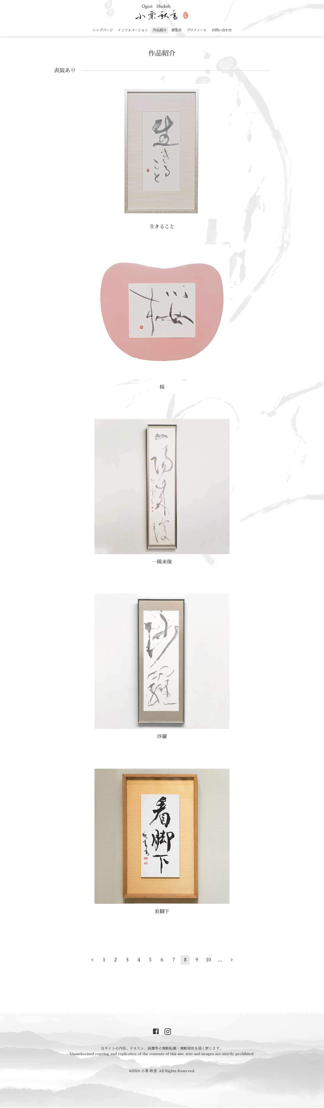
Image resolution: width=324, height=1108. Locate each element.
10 (208, 959)
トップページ (102, 30)
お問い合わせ (222, 30)
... (220, 959)
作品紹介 (159, 30)
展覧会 (176, 30)
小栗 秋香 (149, 1071)
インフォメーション (133, 30)
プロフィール (197, 30)
